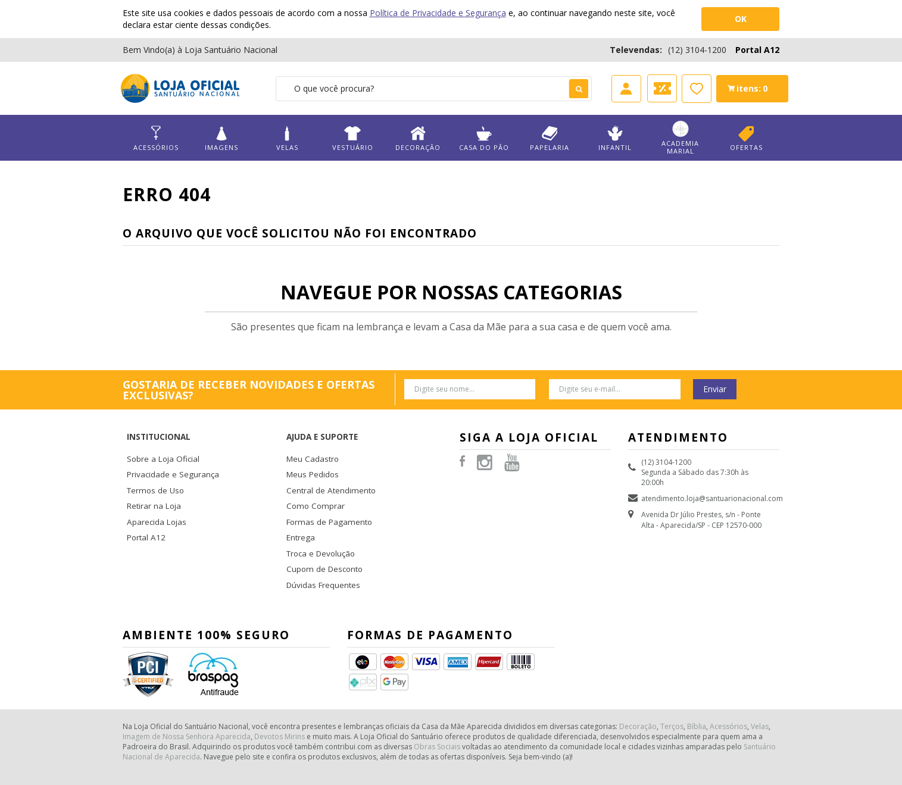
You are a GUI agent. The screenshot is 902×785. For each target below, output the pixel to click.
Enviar (714, 389)
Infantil (615, 138)
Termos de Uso (153, 470)
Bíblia (696, 693)
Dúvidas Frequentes (320, 554)
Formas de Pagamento (324, 498)
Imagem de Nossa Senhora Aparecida (187, 703)
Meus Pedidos (310, 456)
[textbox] (434, 88)
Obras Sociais (437, 713)
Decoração (418, 138)
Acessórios (156, 138)
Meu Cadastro (310, 442)
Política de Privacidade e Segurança (438, 12)
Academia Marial (680, 138)
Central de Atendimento (326, 470)
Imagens (221, 138)
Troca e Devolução (318, 526)
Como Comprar (313, 484)
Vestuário (352, 138)
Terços (671, 693)
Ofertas (746, 138)
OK (741, 18)
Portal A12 (757, 49)
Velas (287, 138)
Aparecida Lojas (154, 498)
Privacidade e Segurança (168, 456)
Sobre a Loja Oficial (159, 442)
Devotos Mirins (279, 703)
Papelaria (549, 138)
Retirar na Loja (151, 484)
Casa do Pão (483, 138)
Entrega (299, 512)
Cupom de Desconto (321, 541)
